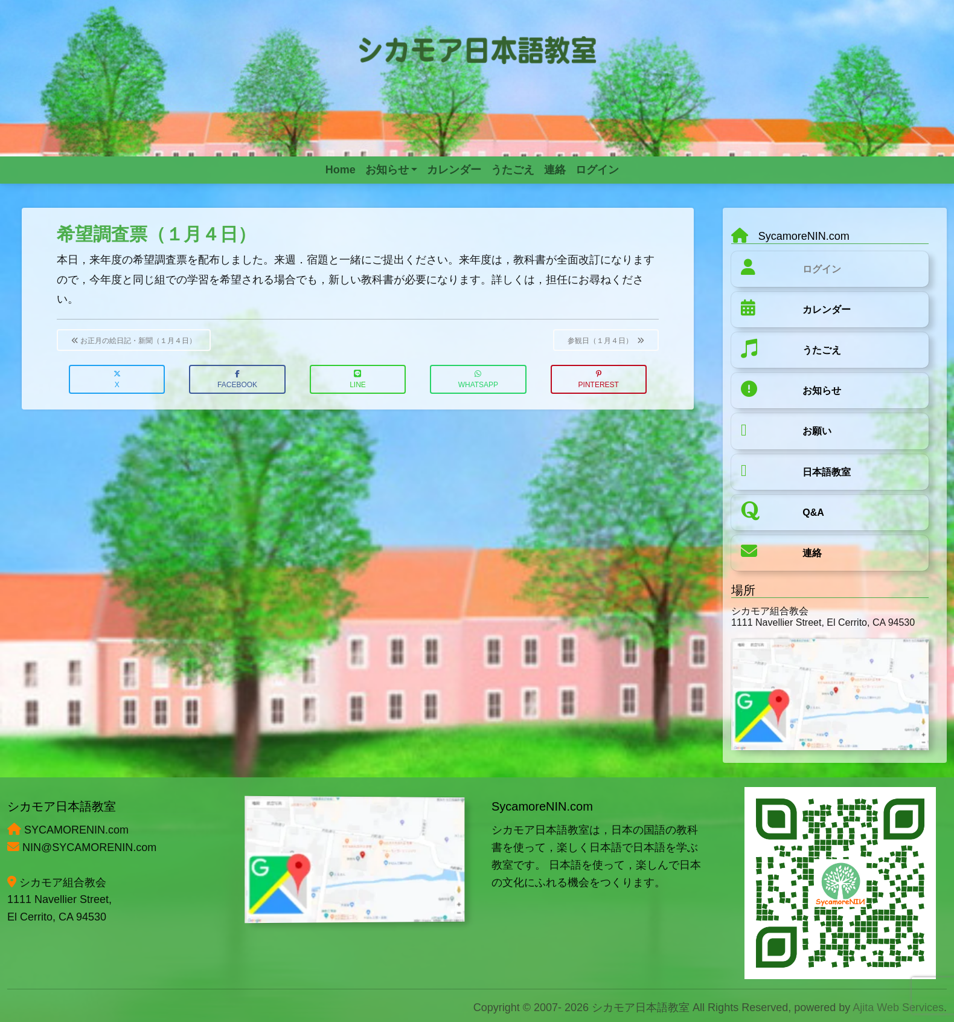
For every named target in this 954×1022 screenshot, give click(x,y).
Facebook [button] (237, 379)
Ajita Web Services (898, 1007)
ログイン (821, 269)
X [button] (117, 379)
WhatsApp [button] (478, 379)
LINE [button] (358, 379)
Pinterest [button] (598, 379)
